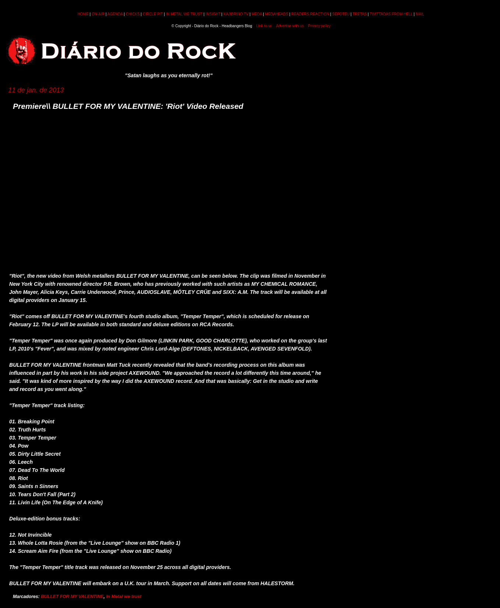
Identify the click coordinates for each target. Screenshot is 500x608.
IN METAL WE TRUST (184, 14)
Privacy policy (319, 26)
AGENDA (115, 14)
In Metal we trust (123, 596)
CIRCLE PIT (152, 14)
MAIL (420, 14)
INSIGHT (212, 14)
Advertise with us (290, 26)
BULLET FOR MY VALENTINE (72, 596)
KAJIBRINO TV (236, 14)
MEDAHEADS (276, 14)
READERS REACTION (310, 14)
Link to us (264, 26)
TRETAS (359, 14)
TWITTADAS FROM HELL (391, 14)
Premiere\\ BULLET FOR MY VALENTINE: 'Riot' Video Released (128, 106)
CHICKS (133, 14)
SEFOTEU (340, 14)
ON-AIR (98, 14)
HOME (83, 14)
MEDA (256, 14)
